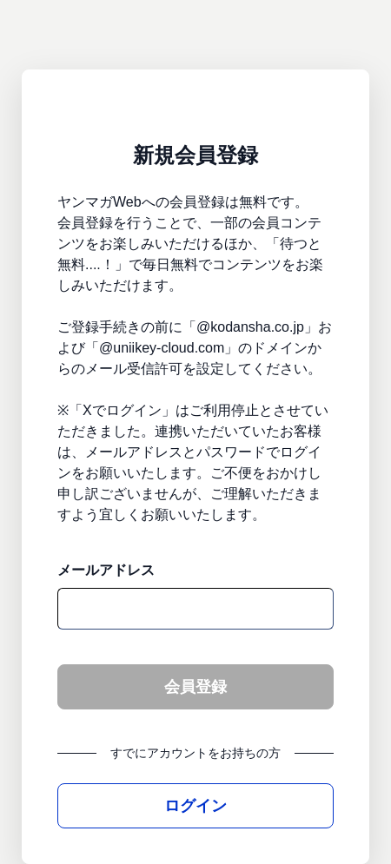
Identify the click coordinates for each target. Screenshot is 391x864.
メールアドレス (106, 570)
